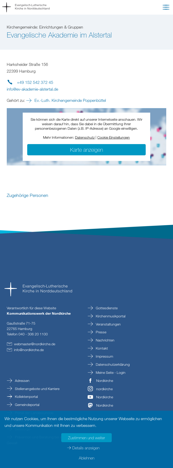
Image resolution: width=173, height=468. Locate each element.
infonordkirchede (29, 350)
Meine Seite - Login (110, 372)
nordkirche (104, 389)
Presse (100, 332)
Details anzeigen (86, 447)
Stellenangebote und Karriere (36, 389)
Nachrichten (104, 340)
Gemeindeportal (26, 405)
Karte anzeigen (86, 149)
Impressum (104, 356)
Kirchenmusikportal (110, 316)
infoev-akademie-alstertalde (32, 89)
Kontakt (101, 348)
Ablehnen (86, 457)
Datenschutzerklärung (112, 364)
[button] (166, 8)
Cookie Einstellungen (113, 137)
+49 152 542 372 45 (35, 82)
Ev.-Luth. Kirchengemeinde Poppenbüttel (69, 100)
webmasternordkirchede (34, 344)
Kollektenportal (26, 396)
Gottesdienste (106, 308)
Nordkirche (104, 381)
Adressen (22, 381)
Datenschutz (85, 137)
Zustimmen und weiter (86, 437)
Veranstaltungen (108, 324)
